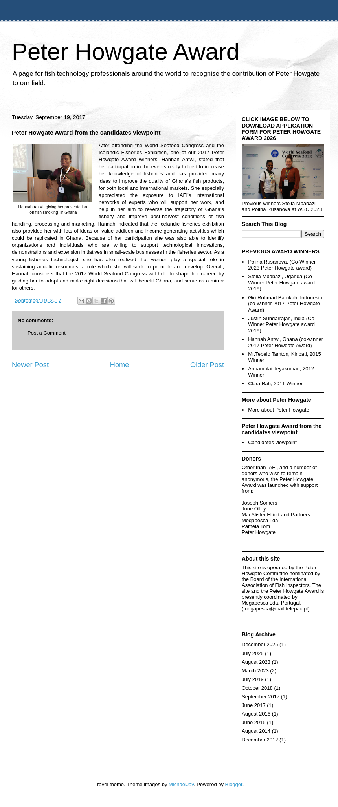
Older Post (207, 365)
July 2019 (253, 679)
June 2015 (254, 722)
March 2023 (255, 671)
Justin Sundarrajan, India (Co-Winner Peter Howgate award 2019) (282, 324)
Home (119, 365)
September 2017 (260, 697)
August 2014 (256, 731)
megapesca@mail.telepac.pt (275, 609)
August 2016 (256, 714)
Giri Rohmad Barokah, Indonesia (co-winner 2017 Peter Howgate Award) (285, 304)
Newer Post (30, 365)
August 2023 (256, 662)
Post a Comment (47, 333)
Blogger (233, 784)
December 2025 (260, 644)
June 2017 (254, 705)
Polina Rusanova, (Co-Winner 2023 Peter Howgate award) (282, 265)
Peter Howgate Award (125, 51)
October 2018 (257, 688)
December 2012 (260, 740)
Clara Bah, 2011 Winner (275, 383)
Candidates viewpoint (272, 442)
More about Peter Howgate (278, 410)
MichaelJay (181, 784)
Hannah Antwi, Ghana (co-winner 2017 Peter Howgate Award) (285, 342)
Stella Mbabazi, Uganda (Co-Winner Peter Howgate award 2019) (281, 282)
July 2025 (253, 653)
